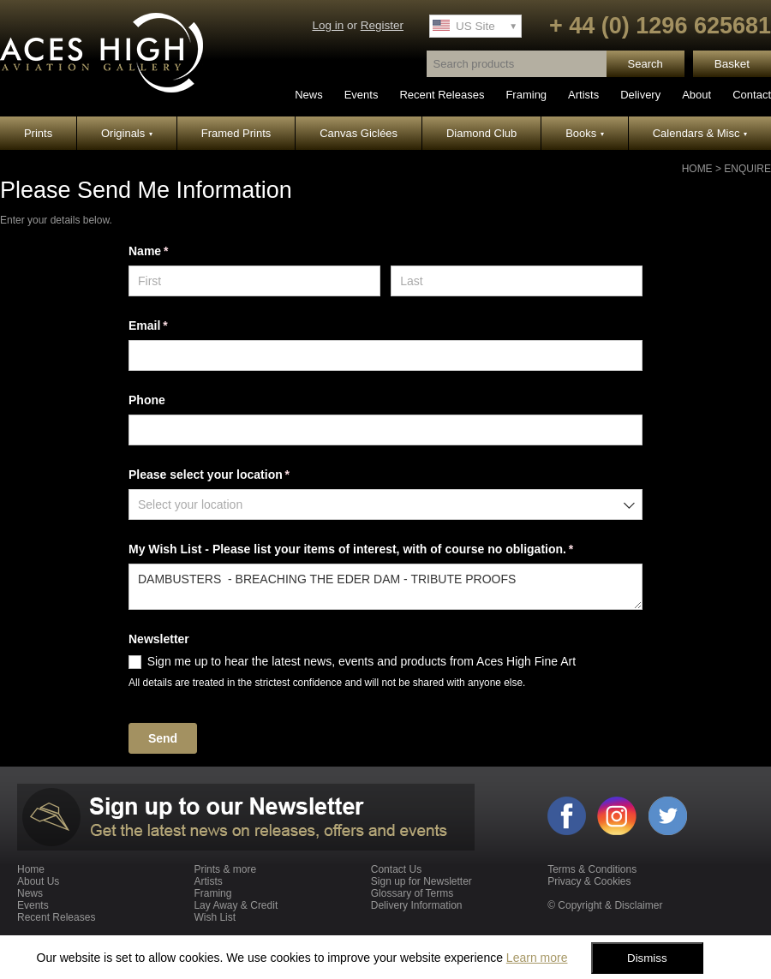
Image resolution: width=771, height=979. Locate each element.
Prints (38, 133)
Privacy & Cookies (589, 881)
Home (697, 169)
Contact (751, 94)
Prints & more (225, 869)
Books (584, 133)
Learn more (537, 957)
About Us (38, 881)
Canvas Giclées (358, 133)
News (309, 94)
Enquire (747, 169)
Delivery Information (417, 905)
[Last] (516, 281)
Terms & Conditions (592, 869)
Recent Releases (441, 94)
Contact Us (396, 869)
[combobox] (385, 504)
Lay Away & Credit (236, 905)
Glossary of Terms (412, 893)
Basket (732, 63)
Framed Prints (236, 133)
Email (172, 326)
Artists (583, 94)
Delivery (640, 94)
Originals (126, 133)
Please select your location (233, 475)
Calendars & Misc (700, 133)
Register (382, 25)
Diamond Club (481, 133)
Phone (146, 400)
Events (361, 94)
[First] (254, 281)
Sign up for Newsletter (421, 881)
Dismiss (647, 958)
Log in (328, 25)
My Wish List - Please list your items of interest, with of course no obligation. (375, 549)
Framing (526, 94)
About (696, 94)
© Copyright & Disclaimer (604, 905)
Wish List (215, 917)
